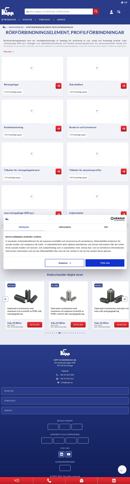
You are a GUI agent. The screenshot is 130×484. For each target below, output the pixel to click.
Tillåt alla (105, 263)
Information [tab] (65, 227)
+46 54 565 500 (65, 375)
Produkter (8, 20)
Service (8, 410)
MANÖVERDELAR (16, 27)
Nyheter (8, 391)
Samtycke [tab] (24, 227)
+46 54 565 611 (65, 379)
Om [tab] (106, 227)
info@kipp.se (65, 382)
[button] (45, 333)
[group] (21, 305)
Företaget (44, 20)
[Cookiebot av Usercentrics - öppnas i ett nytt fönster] (113, 219)
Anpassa (64, 263)
